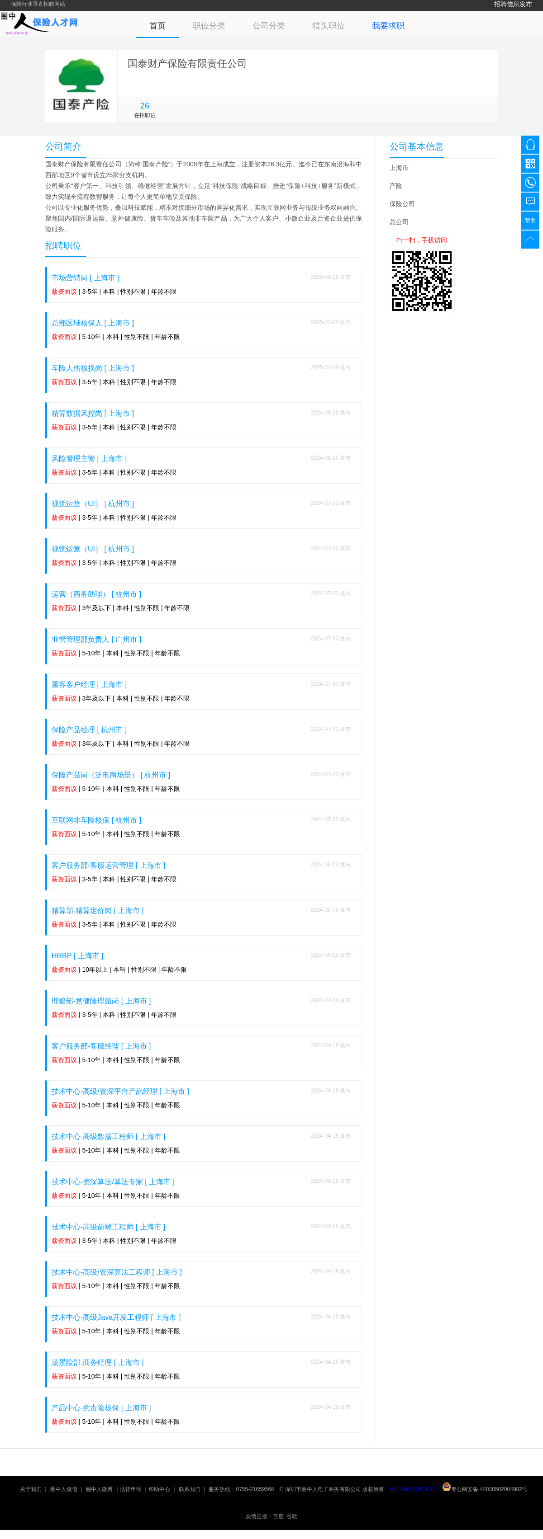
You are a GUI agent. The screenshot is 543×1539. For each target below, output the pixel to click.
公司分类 (268, 25)
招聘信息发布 (513, 4)
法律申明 (131, 1489)
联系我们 (189, 1489)
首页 (157, 25)
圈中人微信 (63, 1489)
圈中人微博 (99, 1489)
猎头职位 (328, 25)
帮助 (530, 220)
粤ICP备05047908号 (414, 1489)
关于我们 (31, 1489)
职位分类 (209, 25)
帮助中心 (159, 1489)
